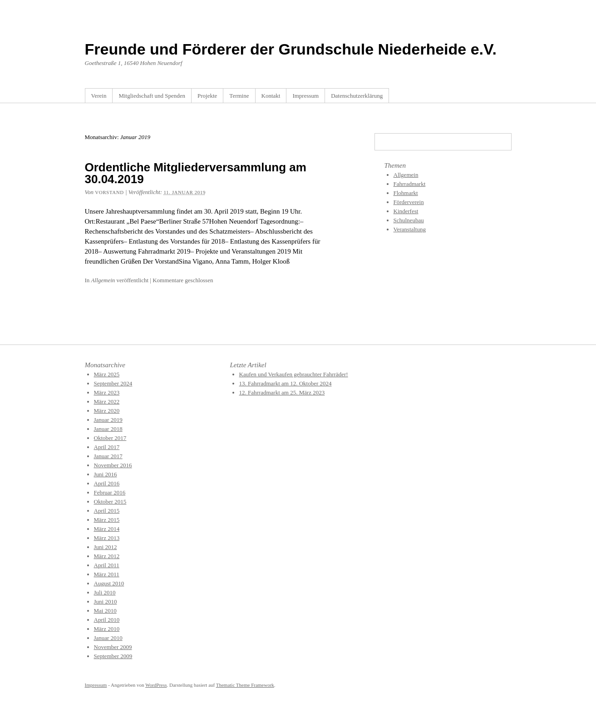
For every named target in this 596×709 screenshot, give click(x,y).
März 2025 (107, 374)
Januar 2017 (108, 456)
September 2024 (113, 383)
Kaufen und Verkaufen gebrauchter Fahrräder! (293, 374)
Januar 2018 (108, 428)
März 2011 (106, 574)
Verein (99, 95)
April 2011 (106, 565)
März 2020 (107, 410)
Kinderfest (406, 211)
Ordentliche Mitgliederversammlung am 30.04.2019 (195, 173)
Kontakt (271, 95)
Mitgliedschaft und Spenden (151, 95)
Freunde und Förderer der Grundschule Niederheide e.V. (291, 49)
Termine (239, 95)
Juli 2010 (105, 592)
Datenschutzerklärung (357, 95)
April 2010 (107, 619)
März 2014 (107, 528)
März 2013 (107, 537)
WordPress (156, 685)
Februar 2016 (110, 492)
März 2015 (107, 519)
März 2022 (107, 401)
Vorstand (109, 192)
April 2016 (107, 483)
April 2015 (107, 510)
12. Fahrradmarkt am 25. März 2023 (282, 392)
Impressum (305, 95)
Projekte (207, 95)
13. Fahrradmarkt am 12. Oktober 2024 (285, 383)
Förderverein (409, 202)
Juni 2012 (105, 547)
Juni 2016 (105, 474)
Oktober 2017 (110, 437)
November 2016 (113, 465)
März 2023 (107, 392)
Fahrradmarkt (410, 183)
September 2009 (113, 656)
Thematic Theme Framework (245, 685)
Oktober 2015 (110, 501)
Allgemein (103, 280)
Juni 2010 (105, 601)
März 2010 (107, 628)
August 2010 (109, 583)
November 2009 (113, 647)
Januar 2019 (108, 419)
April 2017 (107, 447)
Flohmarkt (406, 193)
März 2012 (107, 556)
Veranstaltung (410, 229)
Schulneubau (409, 220)
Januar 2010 (108, 637)
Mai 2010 (105, 610)
